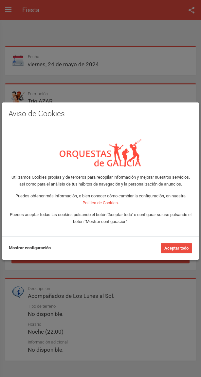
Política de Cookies (100, 202)
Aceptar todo (176, 248)
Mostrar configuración (30, 247)
